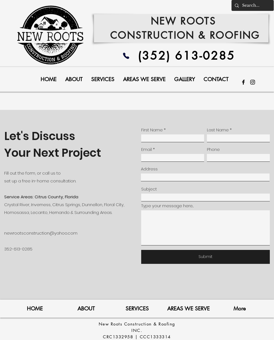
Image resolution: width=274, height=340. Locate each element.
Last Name (218, 130)
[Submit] (205, 257)
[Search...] (252, 5)
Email (146, 149)
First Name (152, 130)
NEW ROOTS (185, 21)
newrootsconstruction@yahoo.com (40, 233)
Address (149, 169)
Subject (149, 189)
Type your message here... (167, 206)
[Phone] (126, 55)
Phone (213, 149)
